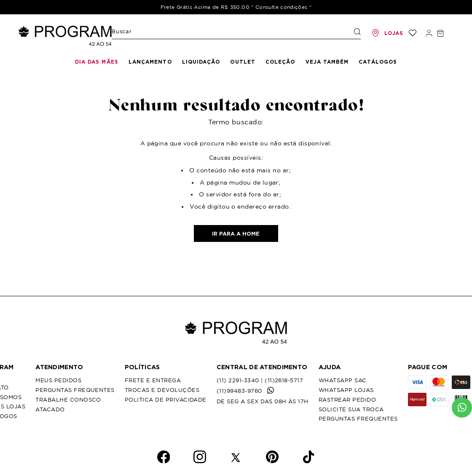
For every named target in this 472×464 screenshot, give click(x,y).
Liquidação (201, 61)
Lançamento (150, 61)
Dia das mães (96, 61)
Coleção (280, 61)
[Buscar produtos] (357, 31)
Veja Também (327, 61)
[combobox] (236, 33)
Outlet (242, 61)
